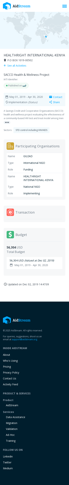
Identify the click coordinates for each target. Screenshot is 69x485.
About (6, 354)
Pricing (7, 366)
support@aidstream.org (24, 339)
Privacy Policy (11, 372)
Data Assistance (15, 417)
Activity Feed (10, 384)
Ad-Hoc (10, 435)
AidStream (12, 405)
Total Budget (16, 252)
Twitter (7, 462)
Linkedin (8, 456)
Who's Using (10, 360)
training (10, 440)
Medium (8, 468)
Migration (11, 423)
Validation (11, 429)
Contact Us (9, 378)
